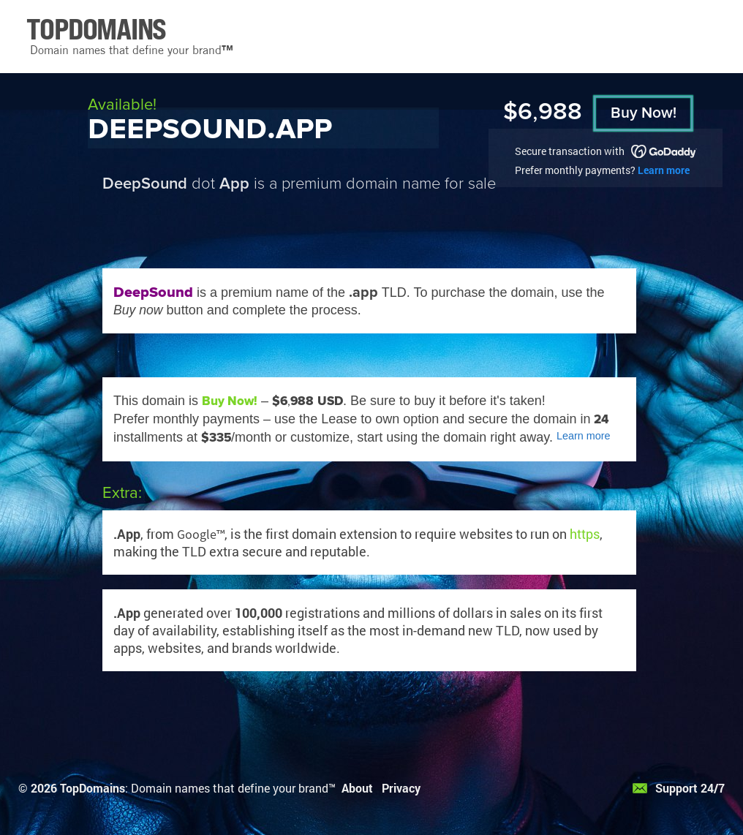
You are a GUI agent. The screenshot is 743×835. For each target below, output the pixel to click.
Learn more (664, 170)
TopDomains (92, 788)
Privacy (401, 788)
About (357, 788)
